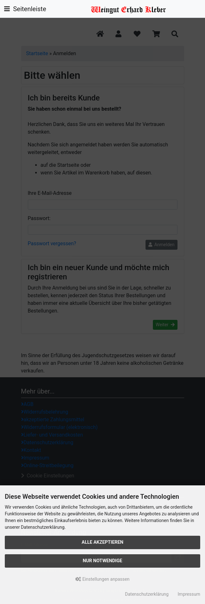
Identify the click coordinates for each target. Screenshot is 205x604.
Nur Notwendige (102, 560)
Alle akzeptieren (102, 542)
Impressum (189, 594)
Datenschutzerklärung (147, 594)
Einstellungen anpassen (102, 579)
